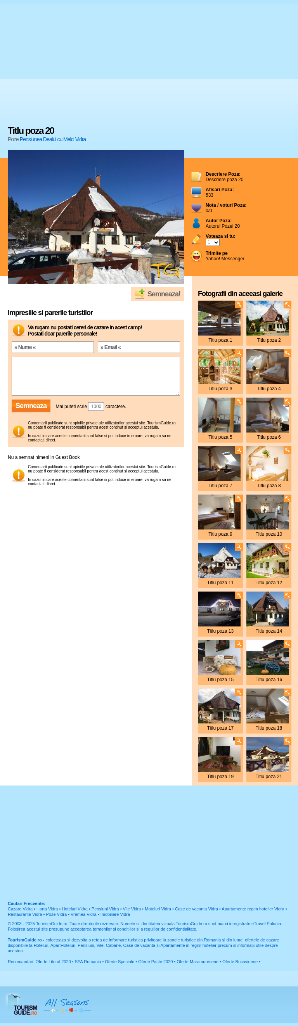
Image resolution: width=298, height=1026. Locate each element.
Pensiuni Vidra (105, 909)
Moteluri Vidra (158, 909)
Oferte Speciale (119, 961)
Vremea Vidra (84, 914)
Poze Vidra (56, 914)
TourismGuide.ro (52, 923)
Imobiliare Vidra (115, 914)
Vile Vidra (132, 909)
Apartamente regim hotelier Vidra (253, 909)
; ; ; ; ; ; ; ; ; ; (213, 242)
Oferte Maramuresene (197, 961)
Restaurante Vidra (25, 914)
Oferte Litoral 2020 (53, 961)
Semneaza (31, 406)
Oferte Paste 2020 (155, 961)
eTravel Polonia (266, 923)
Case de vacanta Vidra (196, 909)
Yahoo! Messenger (225, 256)
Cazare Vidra (20, 909)
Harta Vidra (47, 909)
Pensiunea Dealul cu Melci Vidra (53, 139)
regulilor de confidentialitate (170, 929)
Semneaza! (163, 294)
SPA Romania (88, 961)
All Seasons (67, 1005)
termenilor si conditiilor (114, 929)
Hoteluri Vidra (74, 909)
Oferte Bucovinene (240, 961)
